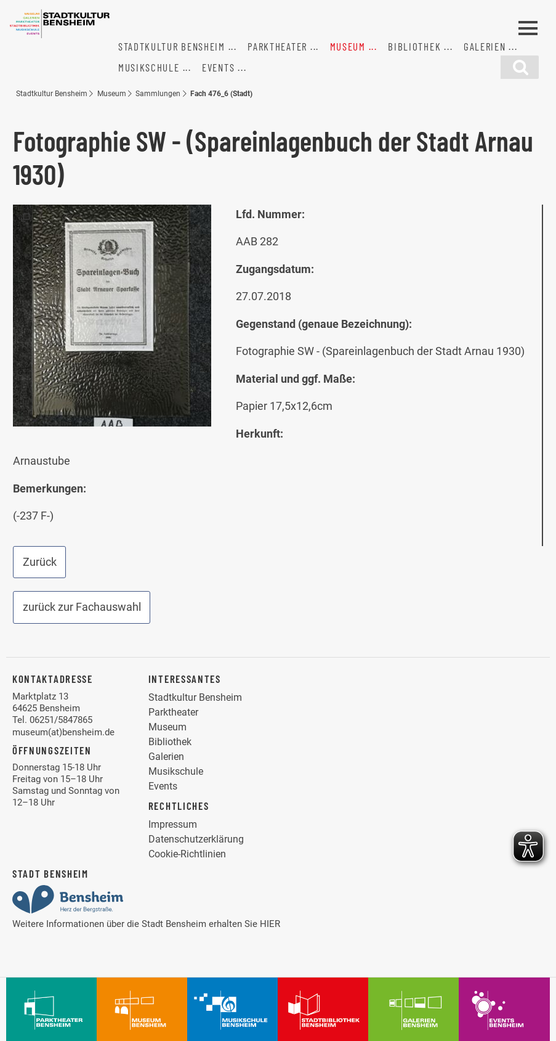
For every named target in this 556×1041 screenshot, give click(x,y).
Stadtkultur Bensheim (171, 46)
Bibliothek (414, 46)
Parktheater (277, 46)
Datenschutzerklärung (196, 839)
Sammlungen (157, 93)
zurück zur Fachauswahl (82, 606)
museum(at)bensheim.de (63, 732)
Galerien (485, 46)
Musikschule (149, 67)
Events (218, 67)
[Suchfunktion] (520, 67)
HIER (270, 923)
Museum (348, 46)
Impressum (172, 824)
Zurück (40, 561)
